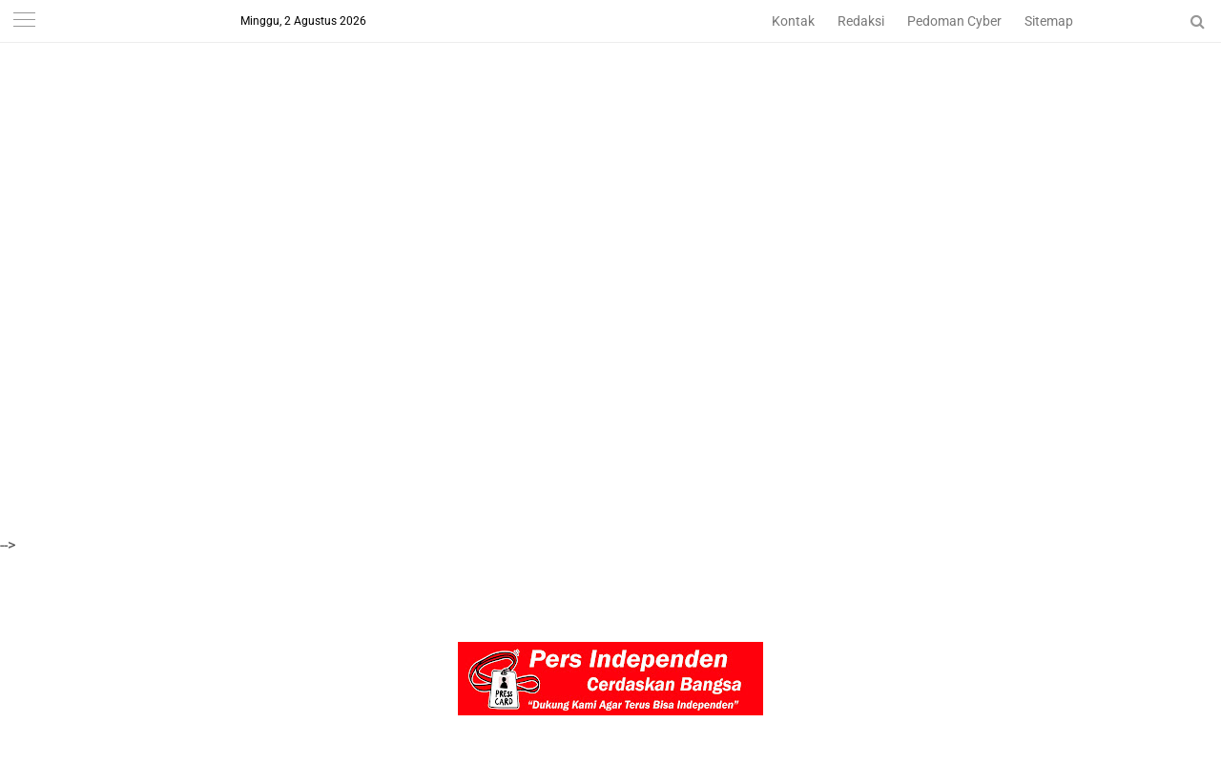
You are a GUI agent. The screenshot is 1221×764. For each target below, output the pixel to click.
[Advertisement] (572, 133)
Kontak (793, 21)
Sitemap (1048, 21)
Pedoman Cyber (954, 21)
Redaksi (861, 21)
